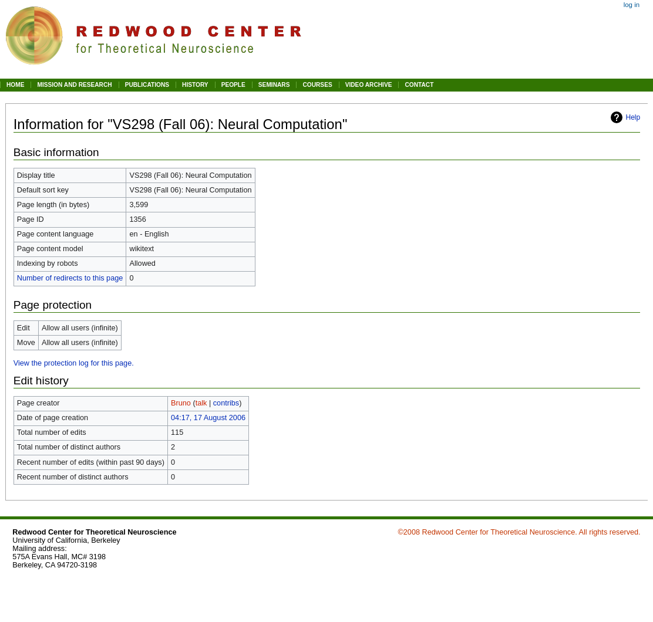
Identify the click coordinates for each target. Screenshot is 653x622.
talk (201, 403)
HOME (15, 85)
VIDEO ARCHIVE (368, 85)
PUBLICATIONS (147, 85)
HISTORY (195, 85)
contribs (226, 403)
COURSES (317, 85)
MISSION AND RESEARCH (74, 85)
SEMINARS (274, 85)
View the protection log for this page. (74, 363)
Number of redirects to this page (70, 278)
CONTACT (419, 85)
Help (632, 117)
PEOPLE (233, 85)
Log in (631, 4)
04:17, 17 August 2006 (208, 418)
